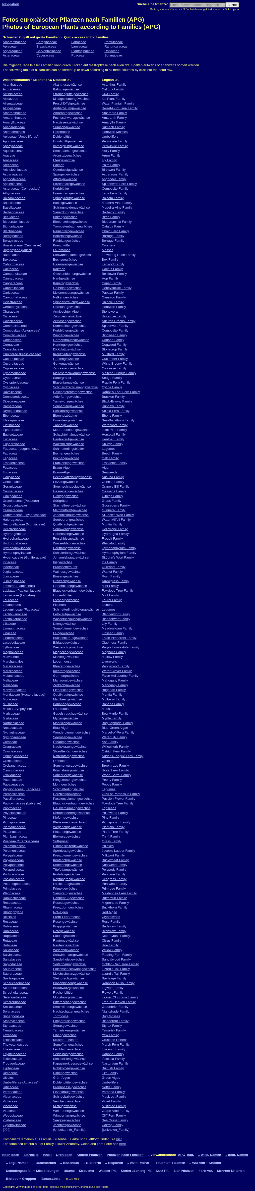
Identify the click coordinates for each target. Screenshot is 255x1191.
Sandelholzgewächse (68, 959)
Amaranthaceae (14, 42)
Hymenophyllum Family (119, 548)
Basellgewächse (65, 203)
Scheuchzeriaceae (16, 983)
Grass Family (112, 501)
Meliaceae (10, 680)
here (122, 1144)
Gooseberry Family (116, 505)
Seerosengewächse (67, 737)
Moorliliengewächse (67, 723)
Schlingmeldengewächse (71, 207)
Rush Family (111, 576)
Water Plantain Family (118, 103)
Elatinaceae (11, 425)
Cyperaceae (45, 55)
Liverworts (109, 661)
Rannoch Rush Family (118, 983)
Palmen (58, 165)
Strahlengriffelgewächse (70, 94)
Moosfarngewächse (67, 997)
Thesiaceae (11, 1049)
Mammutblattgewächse (70, 510)
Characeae (11, 311)
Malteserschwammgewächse (74, 373)
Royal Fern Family (115, 770)
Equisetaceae (13, 434)
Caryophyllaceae (48, 51)
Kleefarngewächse (66, 666)
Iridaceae (9, 562)
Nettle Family (111, 1087)
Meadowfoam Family (117, 628)
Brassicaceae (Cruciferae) (22, 245)
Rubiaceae (11, 926)
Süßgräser (60, 501)
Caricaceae (11, 292)
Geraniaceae (12, 486)
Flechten (59, 605)
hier (119, 1139)
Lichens (107, 605)
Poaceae (77, 55)
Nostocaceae (12, 728)
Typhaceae (11, 1068)
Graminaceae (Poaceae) (21, 501)
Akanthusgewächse (67, 84)
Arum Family (111, 155)
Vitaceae (9, 1111)
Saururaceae (12, 969)
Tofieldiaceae (12, 1059)
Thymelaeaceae (14, 1054)
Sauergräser (62, 378)
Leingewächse (63, 633)
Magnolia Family (114, 652)
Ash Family (110, 742)
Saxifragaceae (13, 978)
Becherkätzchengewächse (72, 477)
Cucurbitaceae (13, 359)
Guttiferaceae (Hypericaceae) (24, 515)
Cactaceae (11, 269)
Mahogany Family (115, 680)
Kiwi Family (110, 94)
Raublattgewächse (66, 240)
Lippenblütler (62, 595)
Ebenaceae (11, 415)
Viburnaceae (12, 1096)
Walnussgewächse (67, 571)
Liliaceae (9, 623)
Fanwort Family (113, 264)
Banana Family (113, 704)
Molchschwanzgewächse (71, 973)
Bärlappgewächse (66, 642)
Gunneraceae (13, 510)
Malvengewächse (66, 657)
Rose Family (111, 921)
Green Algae (111, 1077)
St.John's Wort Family (118, 515)
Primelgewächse (65, 888)
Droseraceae (12, 406)
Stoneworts (110, 311)
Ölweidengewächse (67, 420)
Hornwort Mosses (115, 132)
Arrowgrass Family (115, 581)
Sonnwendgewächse (68, 529)
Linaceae (9, 633)
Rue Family (110, 945)
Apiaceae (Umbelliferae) (20, 136)
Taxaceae (10, 1035)
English (122, 80)
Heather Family (113, 439)
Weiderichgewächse (68, 647)
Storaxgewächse (65, 1025)
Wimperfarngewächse (69, 1115)
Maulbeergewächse (67, 699)
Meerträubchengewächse (71, 430)
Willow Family (112, 950)
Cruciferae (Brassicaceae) (22, 354)
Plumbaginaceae (15, 836)
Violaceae (10, 1101)
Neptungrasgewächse (69, 879)
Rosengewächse (65, 921)
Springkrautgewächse (69, 198)
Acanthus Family (114, 84)
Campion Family (114, 297)
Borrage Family (113, 236)
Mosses (107, 250)
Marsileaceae (12, 666)
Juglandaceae (13, 571)
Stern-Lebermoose (66, 917)
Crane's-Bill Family (115, 486)
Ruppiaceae (11, 936)
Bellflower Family (114, 274)
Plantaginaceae (82, 51)
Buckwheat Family (115, 860)
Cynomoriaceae (14, 373)
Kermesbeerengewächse (71, 813)
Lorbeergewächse (66, 600)
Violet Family (111, 1101)
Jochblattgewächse (67, 1125)
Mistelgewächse (65, 1106)
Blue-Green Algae (115, 728)
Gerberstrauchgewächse (71, 340)
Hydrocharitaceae (16, 538)
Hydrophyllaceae (15, 543)
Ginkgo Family (112, 496)
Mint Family (110, 586)
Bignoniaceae (13, 226)
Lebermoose (62, 661)
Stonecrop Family (115, 349)
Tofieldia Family (113, 1059)
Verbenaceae (12, 1092)
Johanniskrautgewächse (71, 515)
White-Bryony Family (117, 363)
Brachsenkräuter (65, 567)
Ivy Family (109, 160)
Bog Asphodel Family (117, 723)
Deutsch (73, 80)
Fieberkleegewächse (68, 690)
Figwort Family (113, 988)
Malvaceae (11, 657)
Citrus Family (111, 940)
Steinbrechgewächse (68, 978)
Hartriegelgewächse (67, 344)
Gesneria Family (114, 491)
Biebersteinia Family (117, 222)
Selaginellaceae (14, 997)
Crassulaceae (13, 349)
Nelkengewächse (65, 297)
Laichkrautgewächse (68, 884)
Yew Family (110, 1035)
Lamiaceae (79, 46)
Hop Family (110, 278)
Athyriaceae (11, 193)
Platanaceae (12, 832)
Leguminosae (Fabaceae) (22, 609)
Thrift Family (111, 836)
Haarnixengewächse (68, 264)
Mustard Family (113, 354)
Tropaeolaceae (14, 1063)
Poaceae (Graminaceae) (21, 841)
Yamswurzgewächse (68, 401)
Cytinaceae (11, 387)
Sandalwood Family (116, 959)
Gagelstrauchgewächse (70, 713)
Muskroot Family (114, 1096)
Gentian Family (113, 482)
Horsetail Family (114, 434)
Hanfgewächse (64, 278)
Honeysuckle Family (116, 288)
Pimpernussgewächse (69, 1021)
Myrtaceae (10, 718)
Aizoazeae (10, 99)
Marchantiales (13, 661)
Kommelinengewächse (69, 326)
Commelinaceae (15, 326)
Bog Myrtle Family (115, 713)
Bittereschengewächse (69, 1002)
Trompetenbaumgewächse (72, 226)
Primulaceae (113, 42)
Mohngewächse (64, 784)
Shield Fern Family (115, 411)
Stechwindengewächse (70, 1007)
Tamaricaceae (13, 1030)
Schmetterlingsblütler (68, 449)
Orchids (107, 761)
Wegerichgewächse (67, 827)
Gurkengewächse (66, 359)
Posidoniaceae (13, 879)
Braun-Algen (62, 467)
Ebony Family (112, 415)
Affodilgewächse (65, 179)
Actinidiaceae (12, 94)
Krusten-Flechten (65, 1040)
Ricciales (9, 917)
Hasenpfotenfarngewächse (73, 392)
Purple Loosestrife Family (120, 647)
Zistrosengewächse (67, 316)
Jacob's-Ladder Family (118, 850)
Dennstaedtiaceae (16, 396)
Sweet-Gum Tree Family (120, 108)
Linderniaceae (13, 638)
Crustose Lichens (115, 1040)
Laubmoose (61, 250)
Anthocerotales (14, 132)
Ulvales (8, 1077)
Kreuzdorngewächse (68, 907)
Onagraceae (12, 746)
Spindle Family (113, 302)
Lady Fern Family (115, 193)
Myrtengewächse (65, 718)
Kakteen (59, 269)
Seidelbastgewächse (68, 1054)
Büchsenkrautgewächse (70, 638)
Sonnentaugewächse (68, 406)
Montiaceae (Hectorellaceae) (24, 694)
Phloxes (108, 846)
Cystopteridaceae (16, 382)
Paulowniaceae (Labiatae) (22, 803)
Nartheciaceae (13, 723)
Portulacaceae (13, 874)
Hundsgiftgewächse (67, 141)
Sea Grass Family (115, 1120)
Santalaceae (12, 959)
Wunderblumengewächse (71, 732)
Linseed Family (113, 633)
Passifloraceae (13, 798)
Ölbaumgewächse (66, 742)
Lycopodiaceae (14, 642)
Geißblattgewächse (67, 288)
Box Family (110, 259)
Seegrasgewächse (66, 1120)
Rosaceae (111, 51)
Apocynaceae (13, 141)
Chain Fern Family (115, 231)
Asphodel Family (114, 179)
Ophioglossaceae (15, 756)
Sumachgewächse (66, 127)
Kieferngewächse (65, 817)
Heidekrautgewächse (68, 439)
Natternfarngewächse (69, 756)
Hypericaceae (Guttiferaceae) (24, 557)
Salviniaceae (12, 955)
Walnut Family (112, 571)
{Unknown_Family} (115, 1130)
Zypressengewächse (68, 368)
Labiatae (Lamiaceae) (19, 586)
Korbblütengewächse (68, 330)
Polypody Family (114, 869)
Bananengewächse (67, 704)
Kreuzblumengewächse (70, 855)
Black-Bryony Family (117, 401)
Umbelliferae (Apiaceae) (20, 1082)
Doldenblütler (63, 136)
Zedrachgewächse (66, 685)
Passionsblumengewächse (72, 798)
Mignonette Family (115, 903)
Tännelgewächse (65, 425)
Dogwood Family (114, 344)
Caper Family (112, 283)
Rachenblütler (63, 992)
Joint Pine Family (114, 430)
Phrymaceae (12, 808)
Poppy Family (112, 784)
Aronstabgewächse (67, 155)
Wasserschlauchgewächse (72, 619)
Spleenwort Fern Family (119, 184)
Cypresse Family (114, 368)
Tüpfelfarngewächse (68, 869)
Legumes (109, 449)
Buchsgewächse (65, 259)
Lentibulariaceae (15, 614)
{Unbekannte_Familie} (69, 1130)
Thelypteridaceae (15, 1044)
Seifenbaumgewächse (69, 964)
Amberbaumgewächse (69, 108)
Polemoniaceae (14, 846)
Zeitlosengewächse (67, 321)
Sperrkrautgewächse (68, 850)
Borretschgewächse (67, 236)
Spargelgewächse (66, 174)
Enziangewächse (65, 482)
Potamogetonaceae (17, 884)
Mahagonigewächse (68, 680)
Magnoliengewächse (68, 652)
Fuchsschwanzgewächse (71, 117)
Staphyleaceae (14, 1021)
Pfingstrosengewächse (69, 780)
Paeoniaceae (12, 780)
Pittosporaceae (14, 822)
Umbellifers (110, 136)
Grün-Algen (61, 1077)
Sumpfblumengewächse (70, 628)
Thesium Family (113, 1049)
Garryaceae (11, 477)
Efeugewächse (64, 160)
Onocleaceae (12, 751)
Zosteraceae (12, 1120)
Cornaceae (11, 344)
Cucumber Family (115, 359)
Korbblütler (61, 188)
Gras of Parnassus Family (121, 794)
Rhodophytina (13, 912)
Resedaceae (12, 903)
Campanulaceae (15, 274)
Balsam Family (113, 198)
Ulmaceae (10, 1073)
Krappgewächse (65, 926)
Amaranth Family (114, 113)
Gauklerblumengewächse (71, 808)
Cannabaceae (13, 278)
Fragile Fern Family (116, 382)
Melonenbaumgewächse (71, 292)
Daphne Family (113, 1054)
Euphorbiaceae (14, 444)
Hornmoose (61, 132)
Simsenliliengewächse (69, 1059)
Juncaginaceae (14, 581)
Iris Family (109, 562)
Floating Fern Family (117, 955)
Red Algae (109, 912)
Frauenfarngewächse (68, 193)
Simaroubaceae (14, 1002)
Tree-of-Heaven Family (119, 1002)
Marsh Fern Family (115, 1044)
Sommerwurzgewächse (70, 765)
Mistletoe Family (114, 1106)
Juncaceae (11, 576)
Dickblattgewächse (67, 349)
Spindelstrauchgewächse (71, 302)
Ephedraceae (12, 430)
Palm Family (111, 165)
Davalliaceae (12, 392)
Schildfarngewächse (68, 411)
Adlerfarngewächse (67, 396)
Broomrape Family (115, 765)
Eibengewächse (64, 1035)
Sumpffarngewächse (68, 1044)
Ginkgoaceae (12, 496)
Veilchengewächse (66, 1101)
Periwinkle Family (115, 141)
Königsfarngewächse (68, 770)
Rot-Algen (60, 912)
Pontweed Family (114, 884)
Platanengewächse (67, 832)
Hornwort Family (114, 307)
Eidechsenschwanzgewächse (74, 969)
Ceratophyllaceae (16, 307)
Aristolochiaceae (15, 169)
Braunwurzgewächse (68, 988)
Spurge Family (112, 444)
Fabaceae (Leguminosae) (22, 449)
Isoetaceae (11, 567)
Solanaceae (113, 55)
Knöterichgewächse (67, 860)
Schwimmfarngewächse (70, 955)
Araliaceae (10, 160)
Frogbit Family (112, 538)
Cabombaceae (13, 264)
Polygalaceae (13, 855)
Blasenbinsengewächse (70, 983)
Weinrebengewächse (68, 1111)
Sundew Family (113, 406)
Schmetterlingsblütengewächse (76, 609)
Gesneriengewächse (68, 491)
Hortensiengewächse (68, 534)
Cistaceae (10, 316)
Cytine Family (112, 387)
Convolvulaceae (14, 335)
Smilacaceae (12, 1007)
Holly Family (111, 151)
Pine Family (110, 817)
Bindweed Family (114, 335)
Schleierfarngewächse (69, 553)
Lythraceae (11, 647)
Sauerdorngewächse (68, 212)
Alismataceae (13, 103)
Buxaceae (10, 259)
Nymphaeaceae (14, 737)
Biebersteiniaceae (16, 222)
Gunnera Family (114, 510)
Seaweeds (109, 472)
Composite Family (115, 188)
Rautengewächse (66, 940)
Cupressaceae (13, 368)
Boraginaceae (46, 42)
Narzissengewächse (68, 122)
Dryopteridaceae (15, 411)
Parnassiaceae (14, 794)
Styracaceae (12, 1025)
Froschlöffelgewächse (69, 103)
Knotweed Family (114, 865)
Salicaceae (11, 950)
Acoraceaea (11, 89)
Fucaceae (10, 467)
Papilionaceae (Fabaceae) (22, 789)
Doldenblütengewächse (70, 1082)
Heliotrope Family (115, 529)
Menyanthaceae (14, 690)
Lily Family (110, 623)
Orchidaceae (12, 761)
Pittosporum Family (116, 822)
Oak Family (110, 458)
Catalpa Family (113, 226)
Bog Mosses (111, 1016)
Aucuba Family (113, 477)
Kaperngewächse (66, 283)
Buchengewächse (66, 453)
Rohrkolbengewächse (69, 1068)
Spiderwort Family (115, 326)
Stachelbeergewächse (69, 505)
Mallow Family (112, 657)
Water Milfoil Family (116, 519)
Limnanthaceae (14, 628)
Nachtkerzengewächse (70, 746)
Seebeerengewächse (68, 519)
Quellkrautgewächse (68, 524)
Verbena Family (113, 1092)
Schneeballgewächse (68, 1096)
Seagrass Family (114, 879)
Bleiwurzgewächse (66, 836)
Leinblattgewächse (66, 1049)
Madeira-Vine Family (117, 203)
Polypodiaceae (13, 869)
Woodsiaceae (13, 1115)
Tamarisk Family (114, 1030)
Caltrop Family (112, 1125)
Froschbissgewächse (68, 538)
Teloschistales (13, 1040)
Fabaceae (78, 42)
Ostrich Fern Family (116, 751)
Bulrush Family (113, 1068)
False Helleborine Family (120, 676)
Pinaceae (10, 817)
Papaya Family (113, 292)
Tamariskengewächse (69, 1030)
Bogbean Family (114, 690)
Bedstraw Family (114, 926)
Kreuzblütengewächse (69, 354)
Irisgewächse (62, 562)
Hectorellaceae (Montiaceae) (24, 524)
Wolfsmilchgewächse (68, 444)
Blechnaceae (12, 231)
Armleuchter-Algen (66, 311)
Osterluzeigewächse (68, 169)
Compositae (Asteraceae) (21, 330)
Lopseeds (109, 808)
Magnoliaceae (13, 652)
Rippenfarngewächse (68, 231)
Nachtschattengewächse (71, 1011)
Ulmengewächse (65, 1073)
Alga (105, 467)
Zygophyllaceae (14, 1125)
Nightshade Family (115, 1011)
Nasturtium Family (115, 1063)
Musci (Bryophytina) (17, 709)
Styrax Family (112, 1025)
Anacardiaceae (14, 127)
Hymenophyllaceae (17, 548)
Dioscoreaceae (14, 401)
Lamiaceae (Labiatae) (19, 595)
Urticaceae (11, 1087)
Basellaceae (12, 203)
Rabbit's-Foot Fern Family (121, 392)
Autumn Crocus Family (118, 321)
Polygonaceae (13, 860)
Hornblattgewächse (67, 307)
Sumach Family (113, 127)
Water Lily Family (114, 737)
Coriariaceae (12, 340)
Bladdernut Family (115, 1021)
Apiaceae (10, 46)
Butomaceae (12, 255)
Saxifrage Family (114, 978)
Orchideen (60, 761)
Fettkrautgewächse (67, 614)
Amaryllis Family (114, 122)
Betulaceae (11, 217)
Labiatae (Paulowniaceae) (22, 590)
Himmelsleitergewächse (70, 846)
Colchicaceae (13, 321)
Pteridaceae (11, 893)
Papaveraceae (13, 784)
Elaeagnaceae (13, 420)
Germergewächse (66, 676)
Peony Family (112, 780)
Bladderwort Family (116, 614)
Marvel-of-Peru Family (118, 732)
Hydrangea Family (115, 534)
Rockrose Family (114, 316)
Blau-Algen (61, 728)
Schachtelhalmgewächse (71, 434)
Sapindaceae (12, 964)
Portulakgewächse (66, 874)
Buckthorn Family (115, 907)
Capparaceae (13, 283)
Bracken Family (113, 396)
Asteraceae (11, 55)
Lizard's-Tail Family (116, 969)
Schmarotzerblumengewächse (75, 387)
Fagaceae (10, 453)
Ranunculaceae (116, 46)
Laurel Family (112, 600)
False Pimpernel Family (119, 638)
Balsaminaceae (14, 198)
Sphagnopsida (13, 1016)
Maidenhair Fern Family (119, 893)
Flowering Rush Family (119, 255)
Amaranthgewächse (67, 113)
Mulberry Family (114, 699)
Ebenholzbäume (65, 415)
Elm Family (110, 1073)
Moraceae (10, 699)
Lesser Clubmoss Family (120, 997)
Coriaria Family (113, 340)
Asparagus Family (115, 174)
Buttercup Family (114, 898)
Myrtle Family (112, 718)
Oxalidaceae (12, 775)
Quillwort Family (114, 567)
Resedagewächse (66, 903)
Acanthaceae (12, 84)
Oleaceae (10, 742)
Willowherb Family (115, 746)
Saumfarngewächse (67, 893)
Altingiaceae (12, 108)
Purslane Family (114, 874)
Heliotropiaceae (14, 529)
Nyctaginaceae (14, 732)
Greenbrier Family (115, 1007)
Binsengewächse (65, 576)
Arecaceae (11, 165)
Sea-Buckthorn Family (118, 420)
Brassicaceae (46, 46)
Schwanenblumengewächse (73, 255)
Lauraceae (10, 600)
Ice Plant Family (114, 99)
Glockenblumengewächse (72, 274)
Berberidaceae (13, 212)
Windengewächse (66, 335)
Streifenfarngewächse (69, 184)
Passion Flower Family (118, 798)
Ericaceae (10, 439)
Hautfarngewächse (67, 548)
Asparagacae (12, 51)
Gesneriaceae (13, 491)
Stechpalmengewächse (70, 151)
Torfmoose (60, 1016)
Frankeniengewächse (69, 463)
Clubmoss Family (114, 642)
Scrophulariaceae (16, 988)
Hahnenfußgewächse (68, 898)
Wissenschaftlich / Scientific (27, 80)
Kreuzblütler (62, 245)
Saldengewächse (65, 936)
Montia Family (112, 524)
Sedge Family (112, 378)
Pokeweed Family (115, 813)
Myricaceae (11, 713)
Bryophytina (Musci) (17, 250)
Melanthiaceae (13, 676)
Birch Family (111, 217)
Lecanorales (12, 605)
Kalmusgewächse (66, 89)
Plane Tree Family (115, 832)
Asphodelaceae (14, 179)
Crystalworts (111, 917)
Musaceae (10, 704)
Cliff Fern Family (114, 1115)
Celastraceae (12, 302)
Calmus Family (113, 89)
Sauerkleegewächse (68, 775)
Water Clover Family (117, 671)
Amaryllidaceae (14, 122)
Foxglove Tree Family (117, 590)
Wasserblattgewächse (69, 543)
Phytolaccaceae (14, 813)
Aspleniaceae (13, 184)
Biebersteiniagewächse (70, 222)
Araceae (9, 155)
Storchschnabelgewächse (72, 486)
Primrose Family (114, 888)
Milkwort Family (113, 855)
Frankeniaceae (14, 463)
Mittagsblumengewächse (71, 99)
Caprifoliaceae (13, 288)
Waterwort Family (115, 425)
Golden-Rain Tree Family (120, 964)
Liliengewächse (64, 623)
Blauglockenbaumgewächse (73, 590)
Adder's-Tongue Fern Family (122, 756)
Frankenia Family (114, 463)
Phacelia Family (113, 543)
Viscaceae (10, 1106)
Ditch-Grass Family (116, 936)
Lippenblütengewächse (70, 586)
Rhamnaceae (12, 907)
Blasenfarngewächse (68, 382)
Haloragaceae (13, 519)
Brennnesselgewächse (69, 1087)
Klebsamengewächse (69, 822)
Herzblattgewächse (67, 794)
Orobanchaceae (14, 765)
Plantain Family (113, 827)
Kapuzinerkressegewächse (73, 1063)
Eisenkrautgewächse (68, 1092)
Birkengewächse (65, 217)
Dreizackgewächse (67, 581)
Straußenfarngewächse (70, 751)
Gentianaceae (13, 482)
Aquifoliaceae (13, 151)
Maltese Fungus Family (119, 373)
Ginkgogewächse (65, 496)
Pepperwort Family (115, 666)
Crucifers (108, 245)
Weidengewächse (66, 950)
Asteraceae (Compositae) (21, 188)
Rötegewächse (64, 931)
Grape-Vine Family (115, 1111)
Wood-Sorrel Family (116, 775)
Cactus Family (112, 269)
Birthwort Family (114, 169)
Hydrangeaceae (14, 534)
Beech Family (112, 453)
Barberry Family (113, 212)
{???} (6, 1130)
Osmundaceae (13, 770)
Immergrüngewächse (68, 146)
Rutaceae (10, 940)
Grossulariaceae (15, 505)
